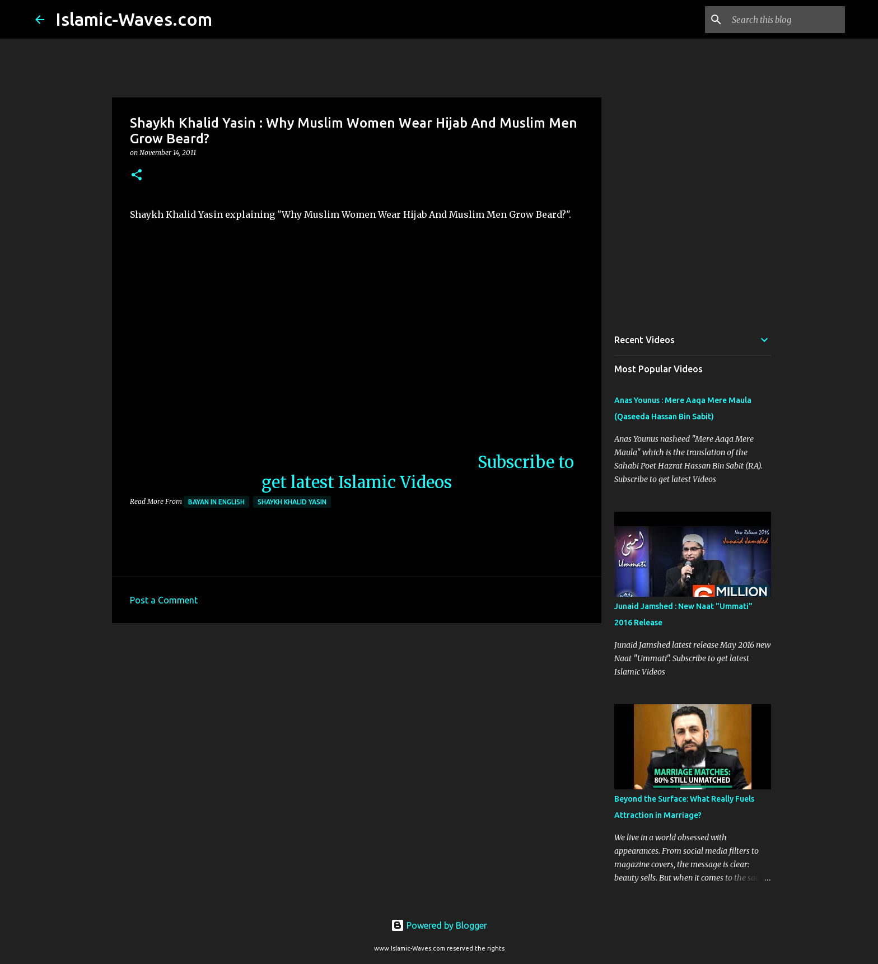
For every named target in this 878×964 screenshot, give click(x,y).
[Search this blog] (786, 19)
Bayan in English (216, 502)
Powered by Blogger (439, 925)
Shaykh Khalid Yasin (292, 502)
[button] (136, 175)
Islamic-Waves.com (133, 19)
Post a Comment (164, 600)
